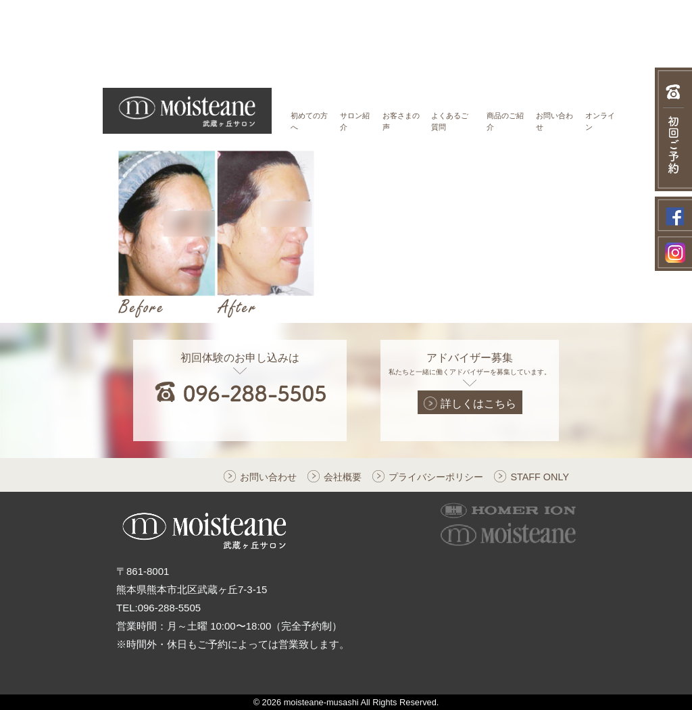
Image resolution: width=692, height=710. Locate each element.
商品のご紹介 (505, 121)
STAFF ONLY (539, 477)
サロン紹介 (355, 121)
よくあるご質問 (449, 121)
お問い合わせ (554, 121)
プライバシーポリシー (436, 477)
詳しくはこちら (470, 403)
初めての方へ (309, 121)
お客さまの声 (401, 121)
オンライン (600, 121)
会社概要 (343, 477)
